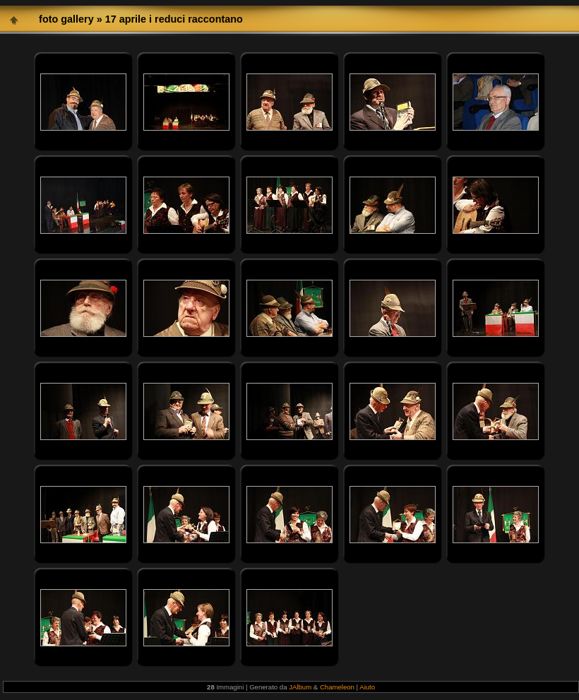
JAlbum (300, 687)
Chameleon (337, 687)
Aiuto (367, 687)
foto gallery (66, 19)
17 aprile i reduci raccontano (174, 19)
